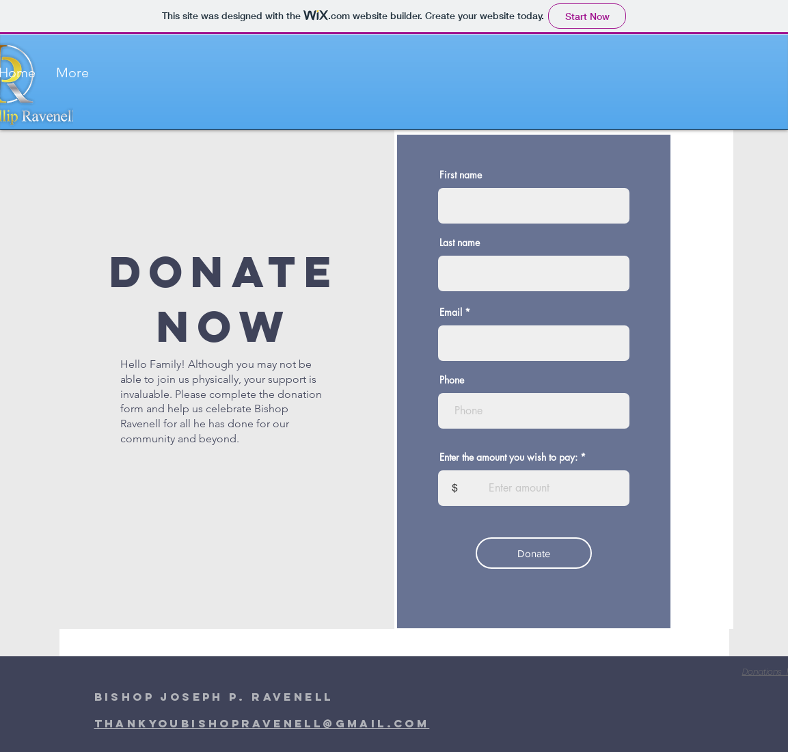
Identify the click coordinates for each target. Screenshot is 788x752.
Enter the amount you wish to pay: (508, 457)
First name (460, 175)
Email (450, 312)
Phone (451, 380)
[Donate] (534, 553)
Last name (459, 242)
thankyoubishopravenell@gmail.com (262, 723)
